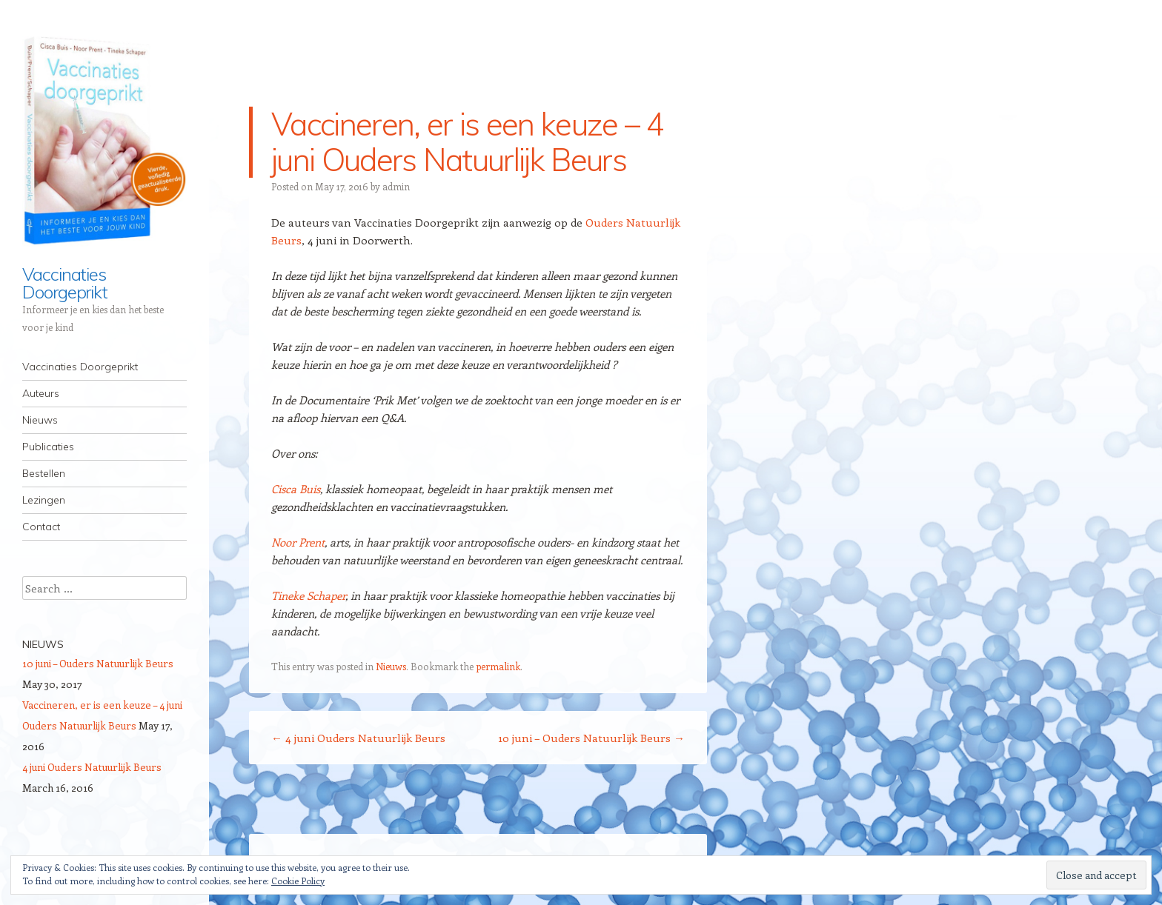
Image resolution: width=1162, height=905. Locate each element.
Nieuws (40, 420)
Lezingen (43, 500)
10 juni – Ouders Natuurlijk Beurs (591, 737)
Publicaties (48, 446)
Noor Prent (298, 542)
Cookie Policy (298, 880)
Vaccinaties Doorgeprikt (64, 283)
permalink (498, 666)
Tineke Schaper (308, 595)
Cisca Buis (295, 488)
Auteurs (40, 393)
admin (396, 186)
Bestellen (43, 473)
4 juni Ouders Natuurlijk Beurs (358, 737)
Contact (41, 526)
